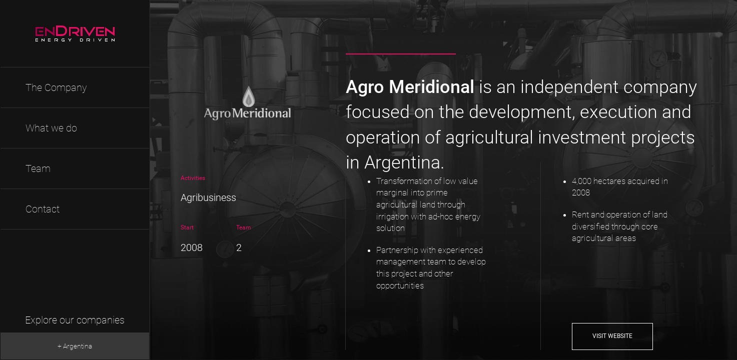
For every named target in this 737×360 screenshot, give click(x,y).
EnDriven (75, 34)
